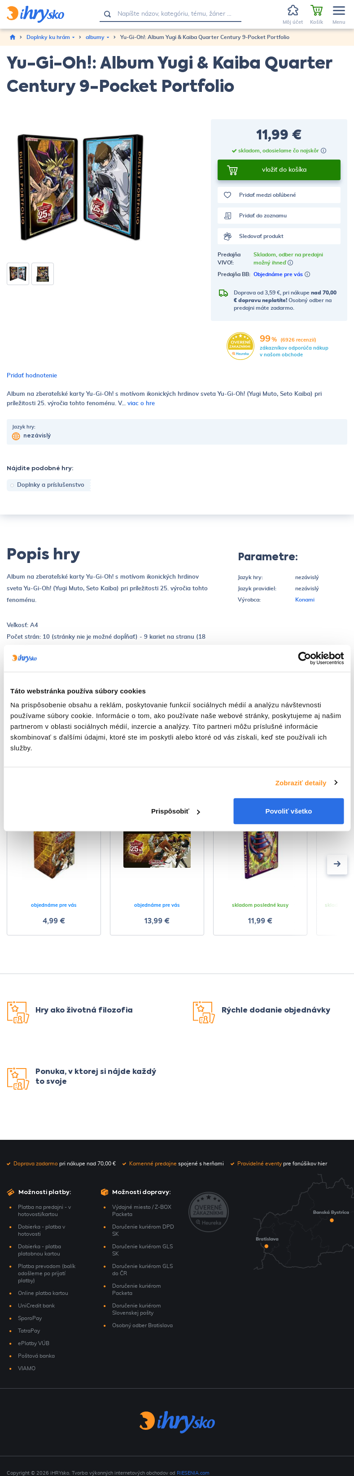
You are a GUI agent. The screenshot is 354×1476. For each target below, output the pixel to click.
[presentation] (337, 864)
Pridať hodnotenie (32, 376)
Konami (305, 599)
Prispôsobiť (175, 811)
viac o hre (141, 404)
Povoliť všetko (288, 811)
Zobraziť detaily (301, 782)
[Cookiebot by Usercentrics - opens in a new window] (304, 658)
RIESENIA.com (193, 1473)
